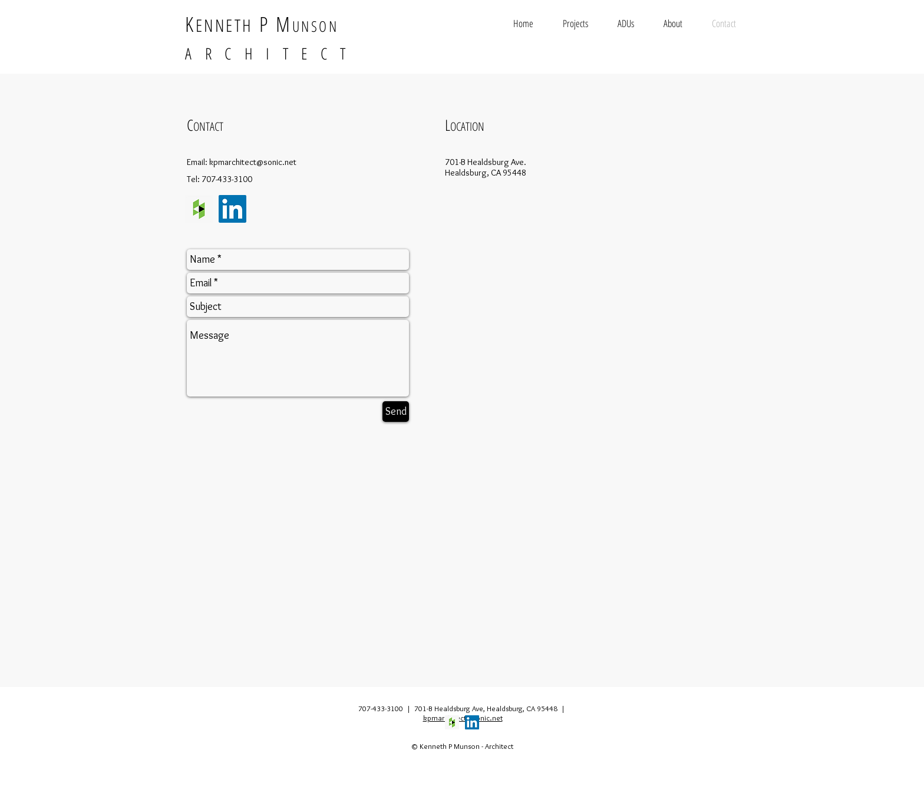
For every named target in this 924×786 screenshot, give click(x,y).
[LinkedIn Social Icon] (232, 209)
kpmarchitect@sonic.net (252, 162)
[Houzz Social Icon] (199, 209)
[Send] (395, 411)
